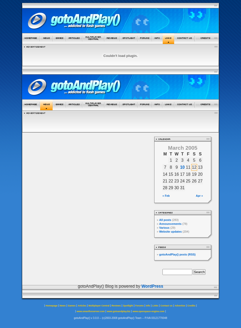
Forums (139, 305)
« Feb (166, 195)
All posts (165, 219)
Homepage (52, 305)
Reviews (116, 305)
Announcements (170, 223)
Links (155, 305)
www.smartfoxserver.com (90, 311)
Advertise (180, 305)
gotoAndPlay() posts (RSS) (177, 254)
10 (182, 167)
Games (72, 305)
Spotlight (128, 305)
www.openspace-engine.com (148, 311)
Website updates (170, 231)
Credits (191, 305)
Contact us (166, 305)
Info (148, 305)
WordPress (152, 286)
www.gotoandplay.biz (118, 311)
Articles (82, 305)
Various (164, 227)
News (63, 305)
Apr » (199, 195)
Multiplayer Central (98, 305)
